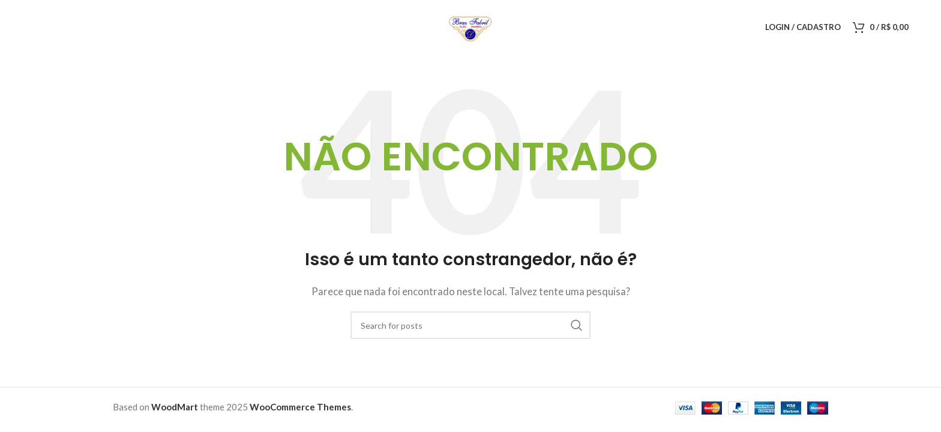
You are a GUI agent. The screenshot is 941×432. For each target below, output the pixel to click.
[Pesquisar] (470, 325)
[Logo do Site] (470, 25)
